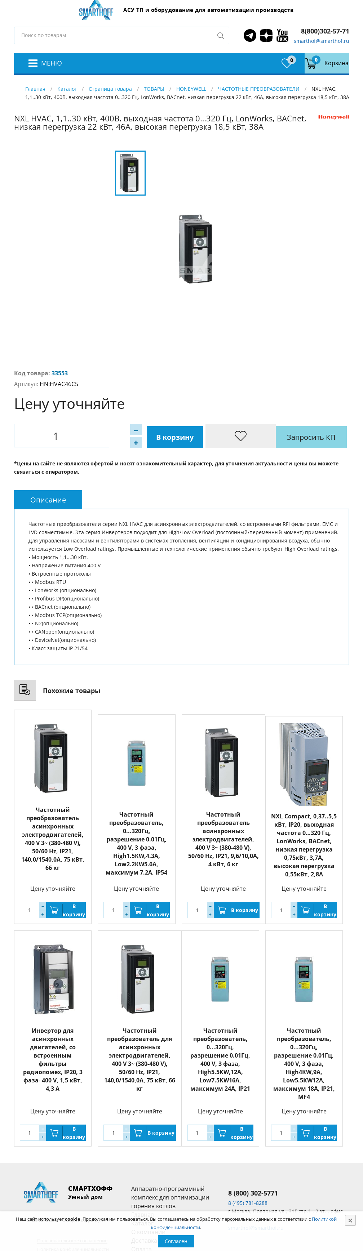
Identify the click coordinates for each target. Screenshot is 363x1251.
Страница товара (110, 88)
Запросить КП (170, 436)
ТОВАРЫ (154, 88)
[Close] (350, 1220)
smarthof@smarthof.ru (321, 40)
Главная (35, 88)
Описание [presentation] (48, 499)
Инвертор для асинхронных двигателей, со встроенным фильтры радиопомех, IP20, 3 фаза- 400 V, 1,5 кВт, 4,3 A (53, 1059)
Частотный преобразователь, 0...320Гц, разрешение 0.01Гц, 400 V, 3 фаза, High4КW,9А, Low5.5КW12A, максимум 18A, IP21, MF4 (304, 1063)
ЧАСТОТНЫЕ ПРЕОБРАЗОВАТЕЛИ (259, 88)
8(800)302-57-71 (325, 31)
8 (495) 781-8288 (247, 1202)
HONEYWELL (191, 88)
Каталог (67, 88)
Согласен (176, 1241)
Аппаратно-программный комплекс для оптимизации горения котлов (170, 1196)
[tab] (48, 499)
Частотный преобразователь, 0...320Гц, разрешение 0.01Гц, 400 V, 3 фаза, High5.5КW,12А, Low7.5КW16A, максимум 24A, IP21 (220, 1059)
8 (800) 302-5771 (253, 1192)
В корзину (102, 436)
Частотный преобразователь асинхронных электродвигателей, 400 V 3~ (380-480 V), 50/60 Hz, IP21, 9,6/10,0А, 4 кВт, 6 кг (223, 834)
